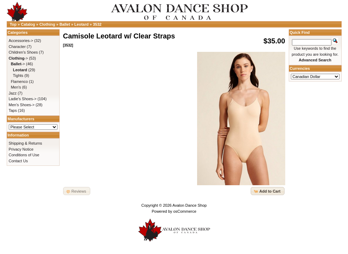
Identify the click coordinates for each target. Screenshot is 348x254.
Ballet (65, 24)
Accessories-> (21, 40)
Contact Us (18, 161)
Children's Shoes (23, 52)
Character (17, 46)
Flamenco (19, 81)
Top (13, 24)
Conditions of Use (24, 155)
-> (18, 58)
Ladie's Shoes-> (23, 99)
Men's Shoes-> (22, 105)
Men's (16, 87)
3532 (97, 24)
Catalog (28, 24)
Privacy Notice (21, 149)
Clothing (47, 24)
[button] (268, 191)
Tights (18, 75)
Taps (13, 110)
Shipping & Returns (25, 143)
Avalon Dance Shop (189, 205)
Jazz (13, 93)
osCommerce (184, 211)
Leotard (81, 24)
